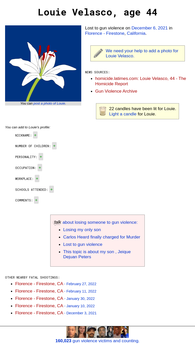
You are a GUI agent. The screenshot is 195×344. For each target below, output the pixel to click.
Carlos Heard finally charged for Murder (101, 236)
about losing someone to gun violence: (95, 222)
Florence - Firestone (104, 33)
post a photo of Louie (49, 103)
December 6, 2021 (150, 27)
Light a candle (123, 113)
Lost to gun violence (82, 244)
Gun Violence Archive (116, 91)
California (136, 33)
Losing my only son (82, 229)
